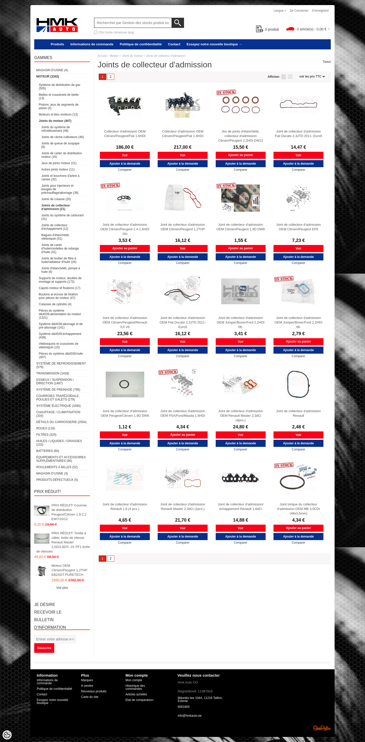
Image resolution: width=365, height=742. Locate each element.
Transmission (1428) (52, 373)
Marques (87, 680)
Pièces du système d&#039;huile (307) (61, 355)
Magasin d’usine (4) (52, 70)
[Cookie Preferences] (7, 734)
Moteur (114, 55)
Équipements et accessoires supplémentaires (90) (61, 459)
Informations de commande (92, 44)
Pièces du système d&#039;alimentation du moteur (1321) (60, 314)
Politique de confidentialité (140, 44)
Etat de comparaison (139, 699)
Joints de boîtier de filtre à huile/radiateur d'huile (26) (58, 260)
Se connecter (299, 10)
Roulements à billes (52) (57, 467)
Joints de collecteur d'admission (165, 55)
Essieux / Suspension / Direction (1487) (55, 381)
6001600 (184, 706)
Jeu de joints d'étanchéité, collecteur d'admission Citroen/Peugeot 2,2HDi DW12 (240, 135)
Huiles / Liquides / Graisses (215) (59, 442)
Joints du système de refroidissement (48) (55, 128)
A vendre (87, 685)
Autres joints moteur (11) (58, 169)
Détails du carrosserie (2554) (61, 422)
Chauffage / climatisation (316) (58, 413)
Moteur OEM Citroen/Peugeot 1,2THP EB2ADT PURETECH (69, 570)
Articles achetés (136, 694)
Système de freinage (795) (58, 389)
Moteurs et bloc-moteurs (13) (58, 114)
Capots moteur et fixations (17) (59, 288)
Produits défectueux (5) (57, 480)
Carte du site (89, 696)
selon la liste (283, 76)
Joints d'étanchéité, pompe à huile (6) (60, 270)
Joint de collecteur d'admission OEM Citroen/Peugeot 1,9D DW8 (240, 227)
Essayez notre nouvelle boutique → (214, 44)
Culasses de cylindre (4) (55, 304)
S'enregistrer (320, 10)
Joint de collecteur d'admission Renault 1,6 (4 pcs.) (124, 506)
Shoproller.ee (322, 728)
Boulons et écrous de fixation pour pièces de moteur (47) (58, 296)
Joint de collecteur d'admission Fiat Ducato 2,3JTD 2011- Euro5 (298, 133)
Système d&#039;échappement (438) (60, 335)
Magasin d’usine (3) (52, 473)
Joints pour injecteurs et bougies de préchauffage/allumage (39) (60, 189)
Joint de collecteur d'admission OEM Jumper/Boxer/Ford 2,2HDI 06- (241, 322)
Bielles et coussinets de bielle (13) (59, 96)
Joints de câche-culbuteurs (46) (62, 137)
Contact (174, 44)
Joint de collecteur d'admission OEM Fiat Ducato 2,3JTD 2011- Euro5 (183, 322)
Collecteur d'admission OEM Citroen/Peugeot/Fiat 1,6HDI (125, 133)
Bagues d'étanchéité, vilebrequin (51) (55, 236)
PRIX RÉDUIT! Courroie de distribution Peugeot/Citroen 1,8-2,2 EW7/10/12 (69, 512)
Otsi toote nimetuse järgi (116, 32)
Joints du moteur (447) (55, 121)
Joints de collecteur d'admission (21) (55, 207)
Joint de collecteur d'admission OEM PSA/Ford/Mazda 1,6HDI (182, 413)
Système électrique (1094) (58, 406)
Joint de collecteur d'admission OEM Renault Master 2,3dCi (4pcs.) (240, 415)
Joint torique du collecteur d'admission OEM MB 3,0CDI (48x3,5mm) (298, 508)
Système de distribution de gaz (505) (59, 86)
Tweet (327, 62)
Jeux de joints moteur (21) (59, 163)
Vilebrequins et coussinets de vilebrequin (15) (58, 345)
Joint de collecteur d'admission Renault (298, 413)
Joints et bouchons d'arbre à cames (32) (60, 177)
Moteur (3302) (47, 76)
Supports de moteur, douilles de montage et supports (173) (60, 279)
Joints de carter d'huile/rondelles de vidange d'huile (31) (60, 248)
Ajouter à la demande (125, 163)
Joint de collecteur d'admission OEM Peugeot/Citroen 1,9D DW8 (125, 413)
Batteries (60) (47, 451)
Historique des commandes (135, 687)
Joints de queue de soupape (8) (60, 145)
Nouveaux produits (93, 691)
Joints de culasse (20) (56, 199)
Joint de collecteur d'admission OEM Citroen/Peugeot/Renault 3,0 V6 (124, 322)
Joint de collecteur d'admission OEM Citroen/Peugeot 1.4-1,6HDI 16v (125, 229)
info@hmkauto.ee (190, 715)
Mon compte (133, 680)
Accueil (102, 55)
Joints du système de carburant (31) (62, 217)
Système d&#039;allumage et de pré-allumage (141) (61, 325)
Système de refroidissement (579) (61, 365)
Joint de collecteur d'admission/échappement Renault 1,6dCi (240, 506)
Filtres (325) (46, 434)
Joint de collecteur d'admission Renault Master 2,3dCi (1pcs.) (182, 506)
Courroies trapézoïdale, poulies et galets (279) (57, 397)
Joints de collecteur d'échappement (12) (54, 227)
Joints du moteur (132, 55)
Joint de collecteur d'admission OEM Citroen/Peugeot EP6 (298, 227)
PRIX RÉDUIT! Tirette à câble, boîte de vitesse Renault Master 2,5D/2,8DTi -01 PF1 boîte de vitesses (63, 542)
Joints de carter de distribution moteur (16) (61, 155)
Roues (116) (45, 428)
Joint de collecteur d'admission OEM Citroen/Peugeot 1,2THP (182, 227)
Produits (57, 44)
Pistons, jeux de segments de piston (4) (59, 106)
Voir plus (62, 587)
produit (267, 29)
